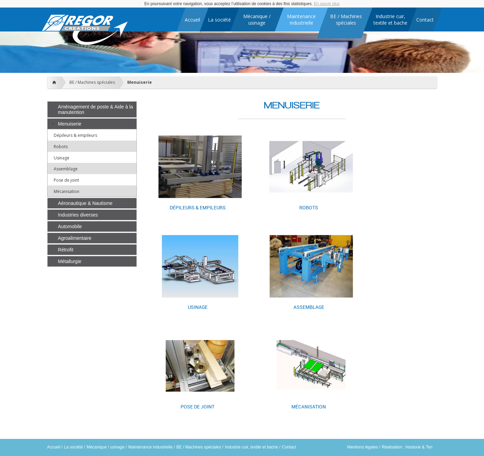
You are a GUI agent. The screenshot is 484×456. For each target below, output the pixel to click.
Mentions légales (362, 447)
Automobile (70, 226)
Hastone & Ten (419, 447)
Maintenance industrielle (150, 447)
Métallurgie (69, 261)
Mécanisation (66, 191)
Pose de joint (66, 180)
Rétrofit (65, 249)
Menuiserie (139, 82)
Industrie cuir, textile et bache (251, 447)
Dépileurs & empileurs (75, 135)
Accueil (54, 447)
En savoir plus (327, 3)
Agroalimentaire (74, 238)
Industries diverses (78, 215)
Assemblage (66, 169)
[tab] (92, 109)
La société (73, 447)
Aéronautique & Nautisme (85, 203)
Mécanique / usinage (106, 447)
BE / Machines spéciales (92, 82)
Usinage (61, 158)
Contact (289, 447)
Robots (61, 146)
